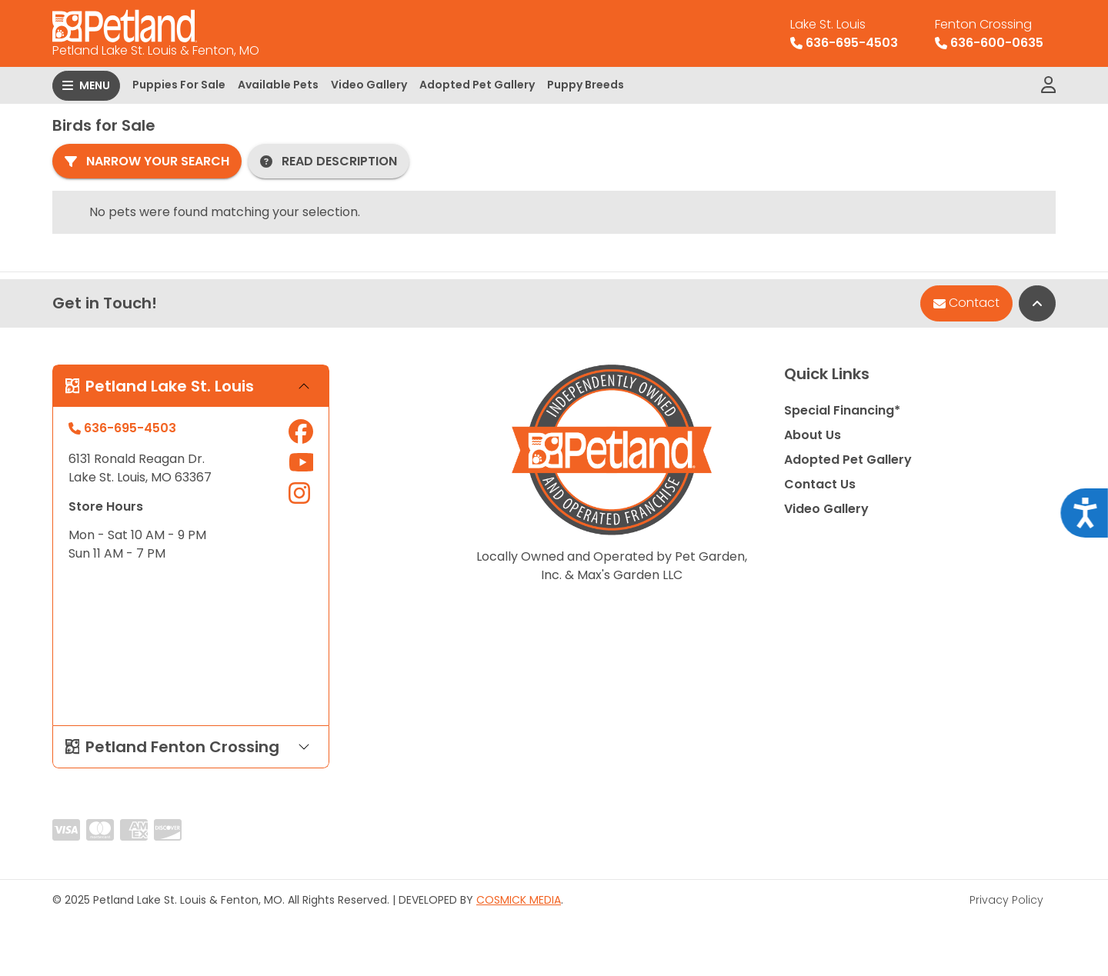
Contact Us (820, 484)
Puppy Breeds (585, 84)
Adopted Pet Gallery (477, 84)
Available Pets (278, 84)
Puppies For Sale (178, 84)
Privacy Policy (1006, 900)
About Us (812, 435)
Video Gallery (369, 84)
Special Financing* (842, 410)
